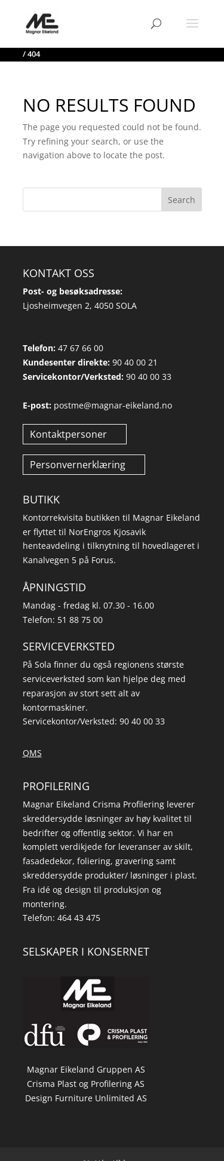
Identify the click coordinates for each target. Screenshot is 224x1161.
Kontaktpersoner (68, 434)
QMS (32, 752)
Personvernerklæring (77, 464)
